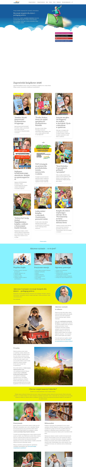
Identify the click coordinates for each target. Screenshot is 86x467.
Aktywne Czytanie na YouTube (62, 38)
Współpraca (59, 2)
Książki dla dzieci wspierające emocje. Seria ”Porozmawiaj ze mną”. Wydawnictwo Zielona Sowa (63, 217)
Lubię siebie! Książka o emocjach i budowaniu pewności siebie (41, 215)
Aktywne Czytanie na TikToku (62, 35)
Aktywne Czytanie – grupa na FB (63, 40)
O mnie (54, 2)
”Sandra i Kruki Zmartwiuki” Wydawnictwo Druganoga (20, 120)
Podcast (50, 2)
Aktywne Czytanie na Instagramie (63, 33)
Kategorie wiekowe (32, 2)
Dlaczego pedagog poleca (66, 2)
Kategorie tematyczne (41, 2)
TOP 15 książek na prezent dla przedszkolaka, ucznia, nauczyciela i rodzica (41, 169)
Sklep (47, 2)
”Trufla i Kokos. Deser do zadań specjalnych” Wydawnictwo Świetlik (41, 121)
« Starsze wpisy (43, 241)
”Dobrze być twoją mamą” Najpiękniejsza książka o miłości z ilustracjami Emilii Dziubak (21, 223)
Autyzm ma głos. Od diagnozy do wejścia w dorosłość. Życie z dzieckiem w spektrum (63, 122)
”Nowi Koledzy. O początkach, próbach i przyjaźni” (62, 169)
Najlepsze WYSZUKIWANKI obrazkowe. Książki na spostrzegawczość (22, 175)
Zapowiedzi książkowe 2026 (27, 82)
